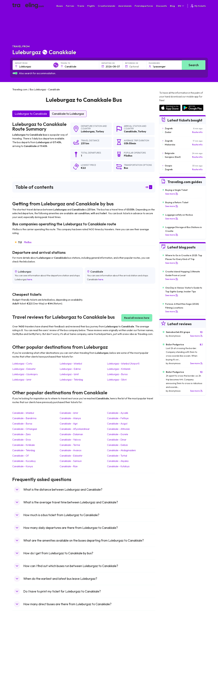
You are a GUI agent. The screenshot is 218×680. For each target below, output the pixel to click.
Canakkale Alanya (70, 418)
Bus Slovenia (68, 646)
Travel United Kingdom (25, 637)
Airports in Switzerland (170, 650)
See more (171, 193)
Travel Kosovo (21, 670)
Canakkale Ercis (21, 439)
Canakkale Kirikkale (23, 444)
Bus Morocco (68, 637)
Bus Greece (68, 650)
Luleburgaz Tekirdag (71, 379)
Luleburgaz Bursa (117, 374)
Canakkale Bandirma (24, 418)
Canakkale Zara (21, 434)
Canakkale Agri (69, 423)
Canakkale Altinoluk (118, 428)
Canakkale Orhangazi (24, 428)
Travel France (21, 656)
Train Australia (118, 650)
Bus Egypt (67, 656)
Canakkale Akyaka (117, 461)
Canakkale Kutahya (118, 466)
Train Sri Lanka (118, 640)
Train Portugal (118, 637)
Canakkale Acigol (117, 423)
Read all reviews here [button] (136, 317)
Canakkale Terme (70, 444)
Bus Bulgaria (68, 640)
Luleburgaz (88, 131)
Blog (172, 5)
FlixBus (27, 242)
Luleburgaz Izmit (69, 374)
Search (194, 65)
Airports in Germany (169, 656)
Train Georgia (118, 646)
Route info (197, 132)
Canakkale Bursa (22, 423)
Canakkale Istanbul (23, 412)
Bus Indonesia (69, 670)
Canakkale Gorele (117, 434)
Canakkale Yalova (70, 439)
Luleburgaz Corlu (22, 363)
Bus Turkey (67, 666)
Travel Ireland (21, 666)
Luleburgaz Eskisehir (24, 368)
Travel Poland (21, 660)
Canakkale (130, 131)
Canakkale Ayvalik (117, 412)
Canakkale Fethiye (118, 418)
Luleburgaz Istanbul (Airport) (123, 363)
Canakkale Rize (69, 466)
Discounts (161, 5)
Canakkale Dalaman (71, 434)
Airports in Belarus (168, 646)
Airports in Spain (167, 637)
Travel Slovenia (21, 663)
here (29, 279)
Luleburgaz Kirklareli (118, 368)
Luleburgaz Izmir (21, 379)
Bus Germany (69, 643)
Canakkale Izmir (69, 412)
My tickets (198, 6)
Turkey (100, 131)
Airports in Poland (168, 663)
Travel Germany (22, 650)
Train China (116, 643)
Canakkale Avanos (70, 450)
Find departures (144, 5)
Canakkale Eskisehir (71, 455)
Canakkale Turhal (117, 455)
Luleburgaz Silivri (117, 379)
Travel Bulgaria (21, 643)
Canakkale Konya (22, 466)
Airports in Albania (168, 660)
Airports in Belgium (168, 666)
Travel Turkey (20, 653)
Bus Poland (67, 660)
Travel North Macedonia (26, 640)
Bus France (67, 653)
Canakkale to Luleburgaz (68, 114)
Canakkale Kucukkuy (24, 461)
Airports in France (168, 640)
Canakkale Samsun (71, 461)
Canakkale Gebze (117, 444)
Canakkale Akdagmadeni (121, 450)
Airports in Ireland (168, 643)
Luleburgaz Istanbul (71, 363)
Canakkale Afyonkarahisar (75, 428)
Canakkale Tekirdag (23, 450)
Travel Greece (21, 646)
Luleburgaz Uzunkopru (25, 374)
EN (181, 5)
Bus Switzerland (70, 663)
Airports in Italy (166, 653)
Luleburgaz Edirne (70, 368)
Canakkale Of (20, 455)
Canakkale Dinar (116, 439)
